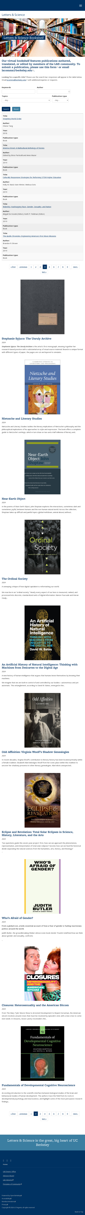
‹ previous (24, 267)
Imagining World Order (12, 118)
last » (45, 272)
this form (51, 67)
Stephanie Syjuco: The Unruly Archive (26, 338)
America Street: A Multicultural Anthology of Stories (23, 148)
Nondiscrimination (9, 1202)
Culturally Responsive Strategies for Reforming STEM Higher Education (32, 177)
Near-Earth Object (13, 498)
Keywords (6, 87)
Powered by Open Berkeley (12, 1196)
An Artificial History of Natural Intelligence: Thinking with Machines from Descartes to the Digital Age (40, 666)
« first (14, 267)
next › (76, 267)
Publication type (59, 96)
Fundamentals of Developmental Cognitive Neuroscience (38, 1085)
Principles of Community (12, 1184)
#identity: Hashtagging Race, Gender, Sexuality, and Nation (27, 206)
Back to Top (79, 1212)
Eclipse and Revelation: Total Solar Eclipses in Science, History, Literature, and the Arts (37, 833)
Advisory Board (8, 1176)
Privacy (5, 1205)
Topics (5, 96)
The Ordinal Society (15, 578)
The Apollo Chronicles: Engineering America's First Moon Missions (29, 236)
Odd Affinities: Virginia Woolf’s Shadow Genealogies (35, 752)
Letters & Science (13, 15)
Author (40, 87)
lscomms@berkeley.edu (18, 70)
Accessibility (6, 1199)
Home (5, 1164)
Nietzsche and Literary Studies (22, 418)
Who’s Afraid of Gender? (17, 918)
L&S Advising (8, 1180)
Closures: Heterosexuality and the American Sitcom (35, 1005)
